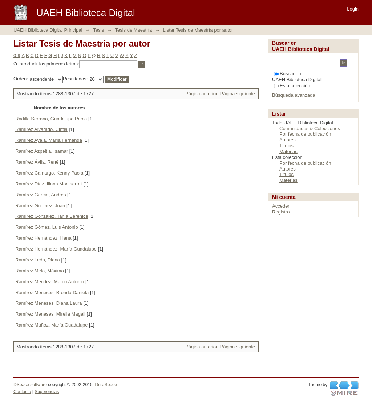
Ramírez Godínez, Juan (40, 205)
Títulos (286, 145)
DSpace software (30, 384)
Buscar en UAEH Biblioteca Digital (297, 76)
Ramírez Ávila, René (36, 162)
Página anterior (201, 93)
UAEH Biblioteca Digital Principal (47, 30)
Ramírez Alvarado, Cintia (41, 129)
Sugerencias (47, 391)
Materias (288, 151)
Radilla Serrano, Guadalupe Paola (51, 118)
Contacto (22, 391)
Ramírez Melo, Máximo (39, 270)
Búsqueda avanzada (293, 95)
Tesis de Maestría (133, 30)
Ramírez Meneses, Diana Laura (48, 303)
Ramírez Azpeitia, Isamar (41, 151)
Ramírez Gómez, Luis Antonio (46, 227)
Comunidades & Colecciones (309, 128)
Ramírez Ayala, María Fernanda (48, 140)
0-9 (16, 55)
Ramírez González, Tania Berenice (51, 216)
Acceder (281, 206)
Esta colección (292, 85)
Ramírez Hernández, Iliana (43, 238)
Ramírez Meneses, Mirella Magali (50, 314)
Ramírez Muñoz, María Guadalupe (51, 325)
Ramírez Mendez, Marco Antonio (49, 281)
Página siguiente (237, 93)
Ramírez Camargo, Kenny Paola (49, 173)
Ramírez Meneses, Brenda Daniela (52, 292)
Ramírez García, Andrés (40, 194)
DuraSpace (106, 384)
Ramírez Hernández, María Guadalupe (56, 249)
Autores (287, 140)
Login (353, 9)
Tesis (98, 30)
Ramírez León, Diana (37, 260)
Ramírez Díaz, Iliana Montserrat (48, 184)
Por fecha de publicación (305, 134)
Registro (281, 212)
